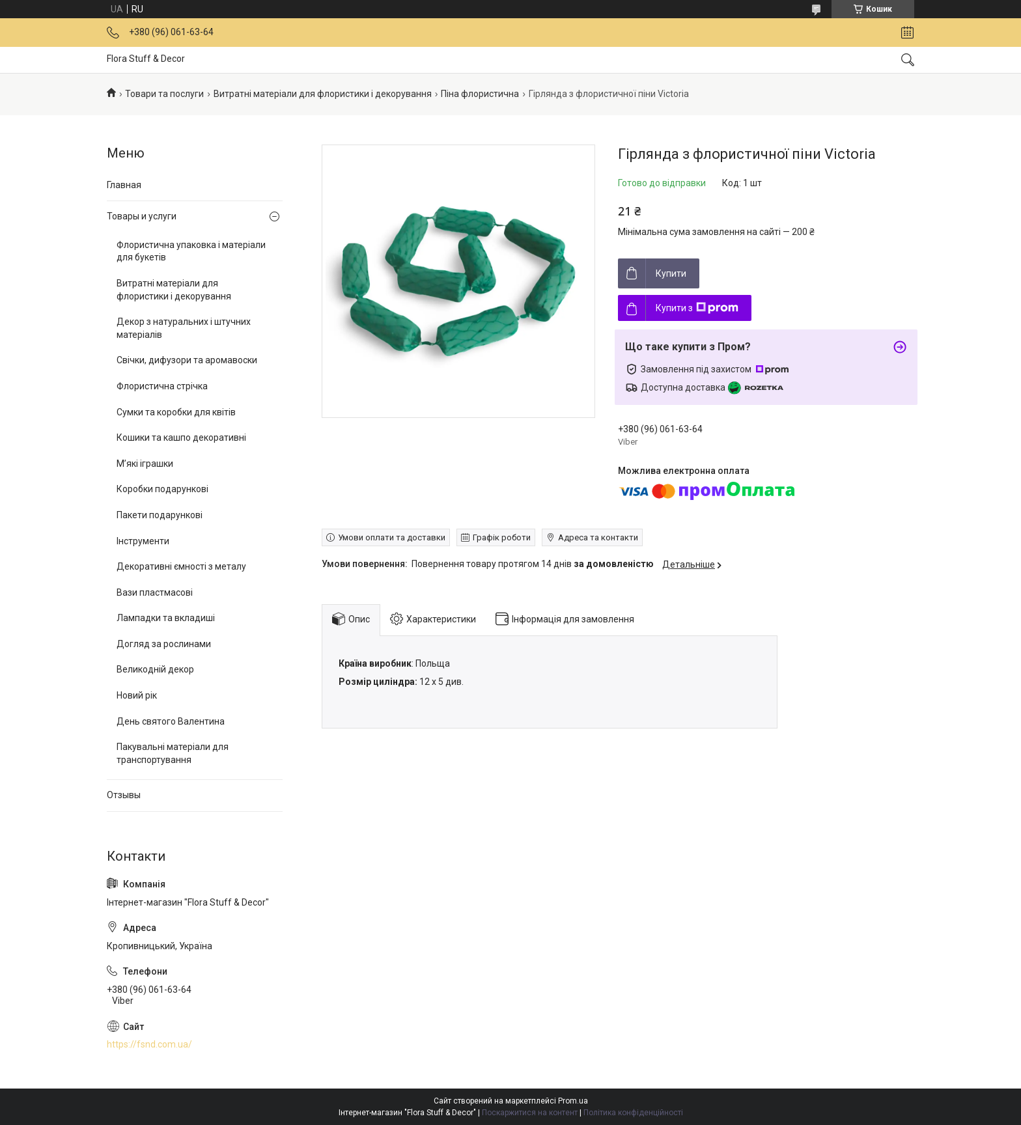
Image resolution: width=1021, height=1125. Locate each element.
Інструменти (143, 541)
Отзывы (124, 795)
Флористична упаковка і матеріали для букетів (191, 251)
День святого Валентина (171, 721)
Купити (671, 273)
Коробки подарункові (162, 489)
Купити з (697, 308)
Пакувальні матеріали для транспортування (173, 753)
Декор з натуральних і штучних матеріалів (184, 328)
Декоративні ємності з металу (181, 566)
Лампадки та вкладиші (166, 618)
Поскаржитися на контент (530, 1112)
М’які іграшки (145, 463)
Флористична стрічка (162, 386)
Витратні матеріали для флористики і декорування (323, 94)
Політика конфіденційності (633, 1112)
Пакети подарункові (160, 515)
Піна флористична (480, 94)
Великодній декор (155, 669)
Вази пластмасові (155, 592)
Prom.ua (573, 1100)
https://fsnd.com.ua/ (149, 1044)
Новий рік (137, 695)
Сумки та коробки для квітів (176, 412)
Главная (124, 185)
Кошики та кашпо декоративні (181, 437)
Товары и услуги (141, 216)
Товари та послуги (164, 94)
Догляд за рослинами (164, 644)
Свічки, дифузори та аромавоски (187, 360)
